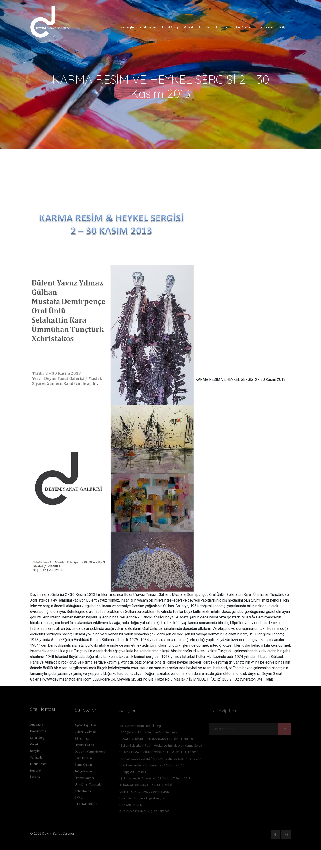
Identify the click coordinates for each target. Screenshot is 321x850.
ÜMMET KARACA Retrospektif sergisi (144, 793)
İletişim (284, 27)
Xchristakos (83, 792)
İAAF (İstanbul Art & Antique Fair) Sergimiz (148, 733)
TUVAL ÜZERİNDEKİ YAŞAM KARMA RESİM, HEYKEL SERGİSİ (160, 740)
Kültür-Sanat (245, 27)
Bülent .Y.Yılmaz (85, 733)
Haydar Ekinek (84, 746)
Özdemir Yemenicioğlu (90, 753)
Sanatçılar (223, 27)
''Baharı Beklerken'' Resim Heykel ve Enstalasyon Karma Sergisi (161, 746)
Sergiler (204, 27)
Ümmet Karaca (85, 779)
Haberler (266, 27)
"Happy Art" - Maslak (133, 773)
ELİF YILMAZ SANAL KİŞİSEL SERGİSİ (145, 812)
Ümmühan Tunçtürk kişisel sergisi (142, 799)
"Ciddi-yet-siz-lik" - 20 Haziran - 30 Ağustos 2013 (151, 766)
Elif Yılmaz (82, 739)
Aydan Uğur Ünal (86, 726)
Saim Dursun (83, 759)
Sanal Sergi (170, 27)
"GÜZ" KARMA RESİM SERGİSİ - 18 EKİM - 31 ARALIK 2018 (158, 753)
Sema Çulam (83, 766)
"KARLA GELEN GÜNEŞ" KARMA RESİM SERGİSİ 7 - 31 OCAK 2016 (164, 760)
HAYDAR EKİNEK (130, 806)
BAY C (79, 799)
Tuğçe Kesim (83, 772)
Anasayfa (127, 27)
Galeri (188, 27)
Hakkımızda (148, 27)
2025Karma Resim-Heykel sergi (140, 727)
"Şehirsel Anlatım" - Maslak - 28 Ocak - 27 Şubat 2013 (155, 779)
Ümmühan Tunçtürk (88, 785)
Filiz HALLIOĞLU (86, 805)
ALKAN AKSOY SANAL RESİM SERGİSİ (145, 786)
